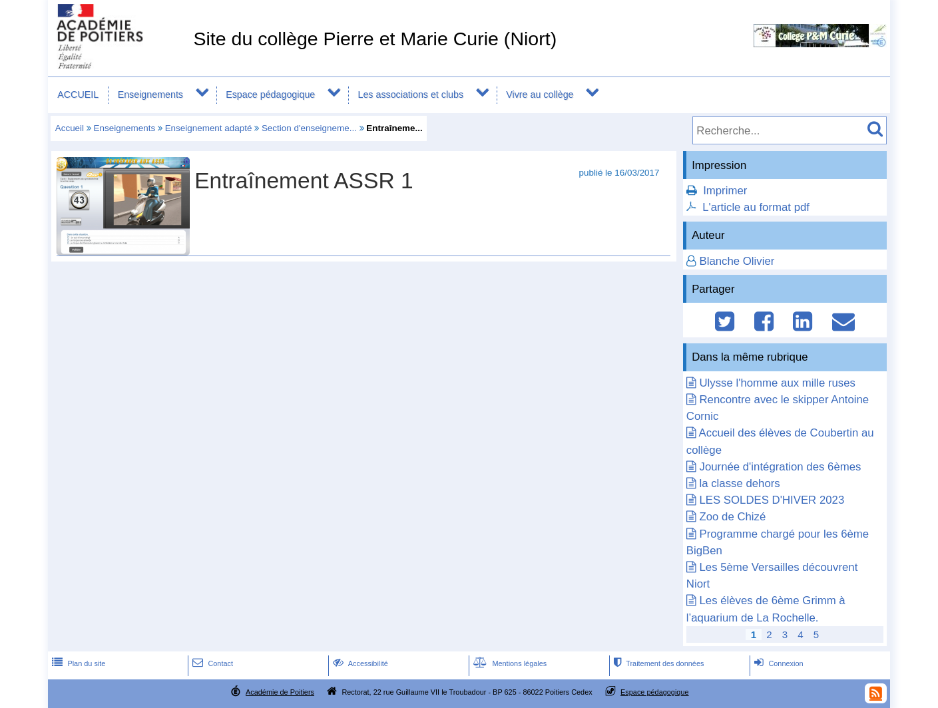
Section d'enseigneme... (309, 128)
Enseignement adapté (208, 128)
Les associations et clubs (410, 94)
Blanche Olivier (736, 261)
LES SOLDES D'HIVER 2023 (771, 500)
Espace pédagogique (270, 94)
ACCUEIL (78, 94)
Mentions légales (509, 663)
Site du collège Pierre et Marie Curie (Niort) (375, 38)
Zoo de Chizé (732, 516)
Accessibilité (359, 663)
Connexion (777, 663)
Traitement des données (657, 663)
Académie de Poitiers (280, 692)
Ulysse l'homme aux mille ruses (777, 383)
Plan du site (77, 663)
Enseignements (150, 94)
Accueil (69, 128)
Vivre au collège (539, 94)
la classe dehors (739, 483)
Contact (211, 663)
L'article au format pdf (756, 207)
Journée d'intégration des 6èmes (780, 466)
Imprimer (725, 190)
